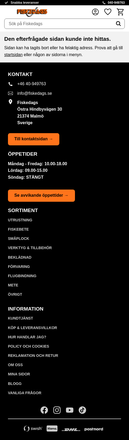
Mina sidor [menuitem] (19, 374)
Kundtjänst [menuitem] (20, 318)
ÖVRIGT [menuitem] (15, 294)
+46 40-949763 (31, 84)
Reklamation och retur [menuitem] (33, 355)
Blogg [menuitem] (14, 383)
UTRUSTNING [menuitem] (20, 220)
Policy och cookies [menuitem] (28, 346)
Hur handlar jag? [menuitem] (27, 337)
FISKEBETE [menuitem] (18, 229)
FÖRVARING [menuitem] (19, 266)
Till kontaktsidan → (33, 139)
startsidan (13, 54)
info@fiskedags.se (34, 93)
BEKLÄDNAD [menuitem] (20, 257)
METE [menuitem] (13, 285)
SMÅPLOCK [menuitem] (18, 238)
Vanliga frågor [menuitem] (24, 393)
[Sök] (118, 24)
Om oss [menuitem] (15, 365)
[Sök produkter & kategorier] (58, 24)
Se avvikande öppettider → (41, 195)
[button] (107, 11)
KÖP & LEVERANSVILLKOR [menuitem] (32, 328)
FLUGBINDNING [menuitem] (22, 276)
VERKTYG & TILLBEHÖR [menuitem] (30, 248)
